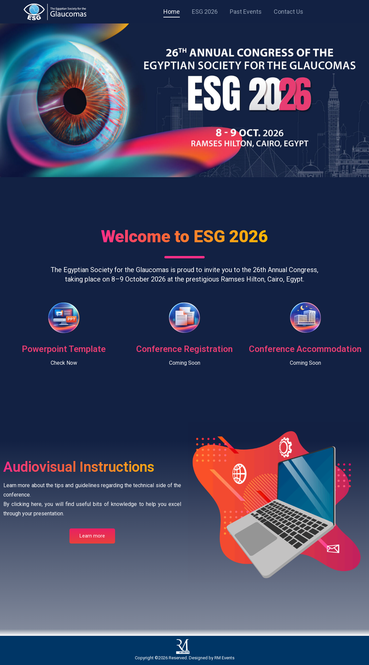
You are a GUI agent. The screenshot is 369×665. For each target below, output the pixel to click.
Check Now (64, 363)
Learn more (92, 536)
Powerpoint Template (64, 349)
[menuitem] (171, 11)
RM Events (224, 657)
